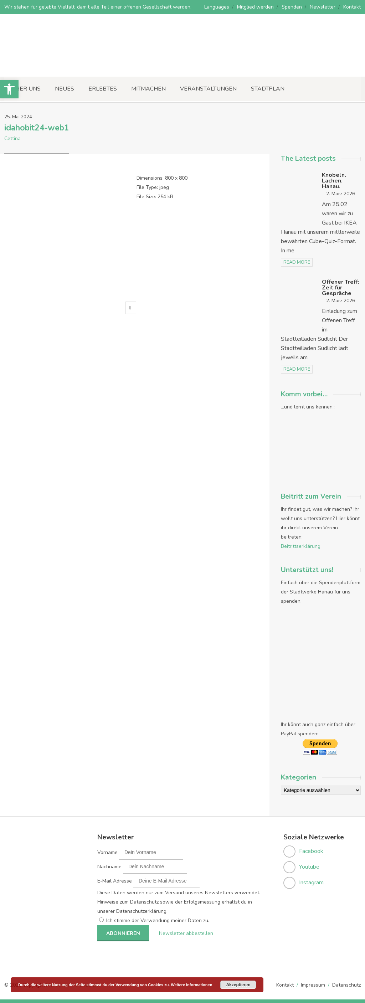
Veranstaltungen (208, 89)
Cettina (12, 138)
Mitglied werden (255, 7)
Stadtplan (267, 89)
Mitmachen (148, 89)
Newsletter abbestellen (185, 933)
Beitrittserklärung (300, 546)
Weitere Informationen (191, 985)
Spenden (292, 7)
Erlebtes (102, 89)
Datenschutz (346, 985)
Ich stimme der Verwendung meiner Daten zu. (157, 920)
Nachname (109, 866)
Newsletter (322, 7)
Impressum (313, 985)
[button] (9, 89)
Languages (216, 7)
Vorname (107, 852)
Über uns (26, 89)
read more (296, 262)
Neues (64, 89)
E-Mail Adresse (114, 881)
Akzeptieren (238, 984)
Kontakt (352, 7)
